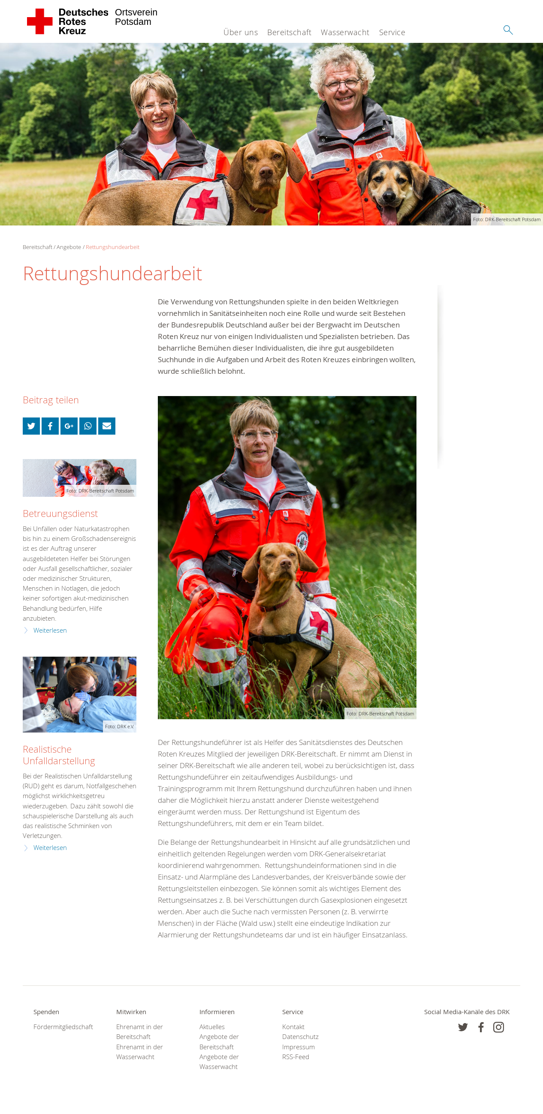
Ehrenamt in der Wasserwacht (139, 1052)
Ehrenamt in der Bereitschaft (139, 1032)
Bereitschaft (289, 32)
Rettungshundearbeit (112, 247)
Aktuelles (212, 1027)
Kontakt (293, 1027)
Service (392, 32)
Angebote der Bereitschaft (219, 1042)
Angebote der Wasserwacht (219, 1062)
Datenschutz (300, 1037)
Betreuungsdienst (60, 513)
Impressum (298, 1047)
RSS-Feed (295, 1057)
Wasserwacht (345, 32)
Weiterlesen (50, 630)
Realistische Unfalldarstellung (59, 754)
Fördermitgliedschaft (63, 1027)
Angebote (69, 247)
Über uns (240, 32)
